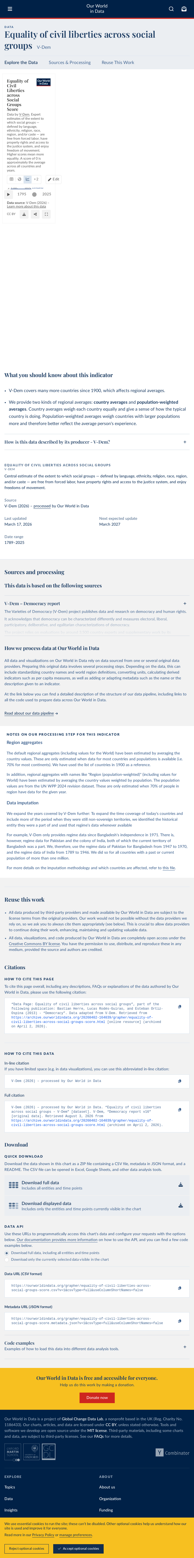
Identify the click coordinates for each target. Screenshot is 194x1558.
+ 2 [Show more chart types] (70, 108)
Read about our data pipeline (31, 713)
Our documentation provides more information (57, 1247)
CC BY (60, 357)
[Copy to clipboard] (174, 1006)
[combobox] (171, 9)
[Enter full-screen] (168, 355)
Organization (110, 1508)
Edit (164, 108)
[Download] (109, 355)
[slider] (37, 344)
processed (42, 506)
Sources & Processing (70, 62)
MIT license (97, 1440)
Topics (9, 1496)
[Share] (135, 355)
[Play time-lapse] (11, 344)
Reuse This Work (118, 62)
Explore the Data (21, 62)
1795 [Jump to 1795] (24, 344)
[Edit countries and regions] (161, 108)
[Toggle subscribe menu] (184, 8)
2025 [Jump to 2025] (180, 344)
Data (8, 1508)
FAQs (99, 1445)
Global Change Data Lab (82, 1428)
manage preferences (75, 1535)
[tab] (17, 108)
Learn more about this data (69, 353)
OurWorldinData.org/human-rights (30, 357)
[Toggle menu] (10, 8)
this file (169, 868)
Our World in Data (97, 9)
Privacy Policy (43, 1535)
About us (107, 1496)
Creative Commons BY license (34, 944)
